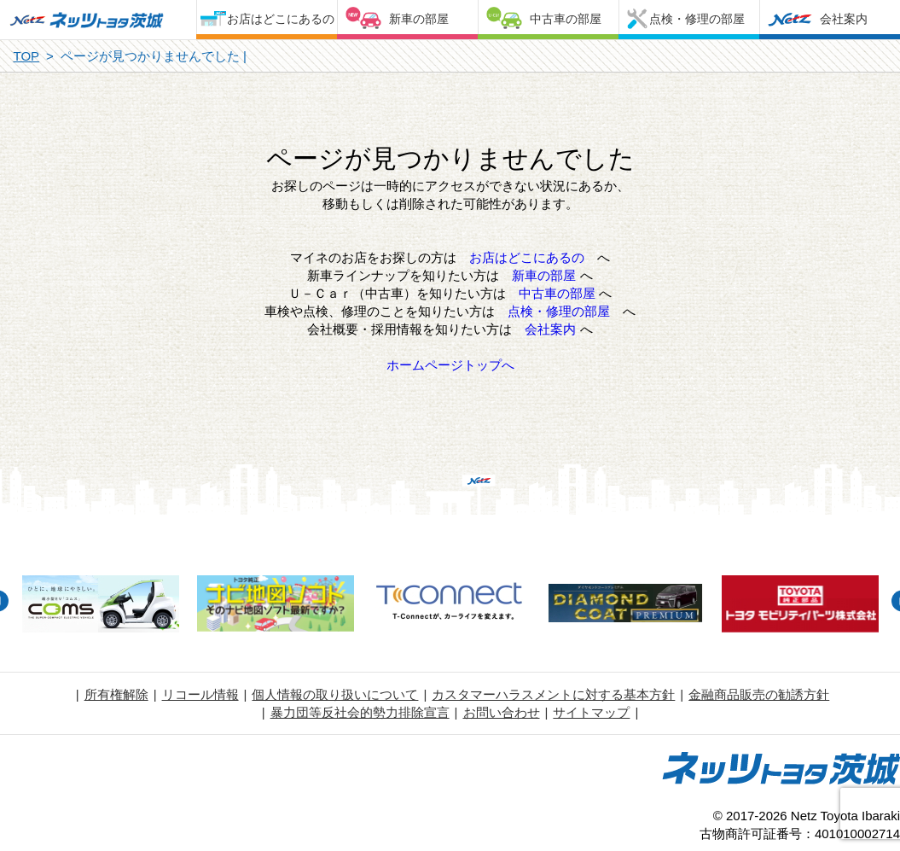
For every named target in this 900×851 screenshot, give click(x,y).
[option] (101, 606)
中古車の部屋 (565, 19)
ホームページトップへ (450, 365)
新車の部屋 (419, 19)
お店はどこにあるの (280, 19)
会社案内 (844, 19)
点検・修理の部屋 (697, 19)
